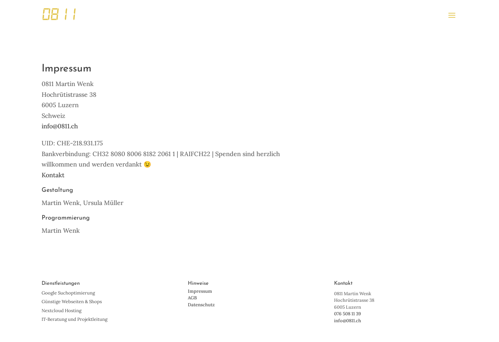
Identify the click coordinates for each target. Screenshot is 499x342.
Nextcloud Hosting (61, 311)
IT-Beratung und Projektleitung (74, 319)
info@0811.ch (60, 126)
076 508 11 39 (347, 314)
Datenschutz (201, 305)
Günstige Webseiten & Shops (72, 302)
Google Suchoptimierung (68, 293)
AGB (192, 298)
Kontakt (53, 175)
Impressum (200, 291)
